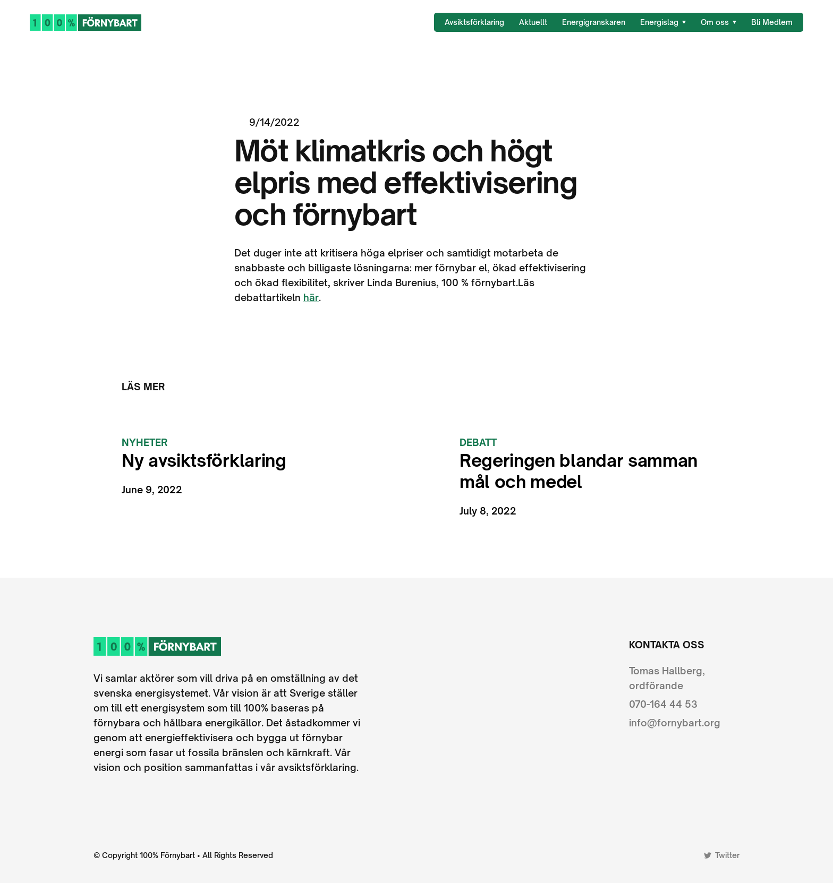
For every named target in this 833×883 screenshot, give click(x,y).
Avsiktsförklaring (474, 22)
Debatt (478, 442)
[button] (663, 22)
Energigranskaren (593, 22)
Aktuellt (533, 22)
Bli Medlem (772, 22)
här (311, 297)
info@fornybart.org (674, 722)
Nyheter (144, 442)
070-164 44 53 (663, 704)
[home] (85, 22)
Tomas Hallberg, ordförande (667, 678)
